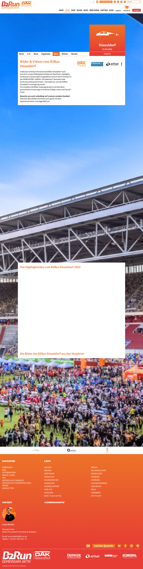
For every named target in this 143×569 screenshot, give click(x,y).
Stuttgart (96, 496)
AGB (4, 470)
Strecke (74, 54)
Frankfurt (49, 477)
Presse (5, 485)
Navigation (8, 461)
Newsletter (8, 488)
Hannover (49, 483)
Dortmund (49, 473)
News (111, 10)
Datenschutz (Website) (13, 480)
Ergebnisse (45, 54)
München (48, 492)
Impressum (7, 467)
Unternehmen (9, 472)
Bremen (47, 470)
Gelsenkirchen (51, 480)
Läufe (47, 461)
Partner (65, 54)
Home (61, 10)
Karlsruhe (96, 486)
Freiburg (95, 477)
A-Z (28, 54)
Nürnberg (96, 492)
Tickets (136, 10)
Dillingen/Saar (98, 470)
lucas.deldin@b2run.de (17, 536)
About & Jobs (8, 475)
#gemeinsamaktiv (54, 502)
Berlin (94, 467)
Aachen (48, 467)
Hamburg (95, 480)
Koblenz (48, 489)
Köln (93, 489)
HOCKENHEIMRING (99, 483)
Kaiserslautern (51, 486)
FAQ (4, 477)
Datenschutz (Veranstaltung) (16, 483)
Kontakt (7, 502)
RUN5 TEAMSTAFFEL (53, 496)
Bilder (79, 10)
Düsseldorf (96, 473)
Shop (73, 10)
